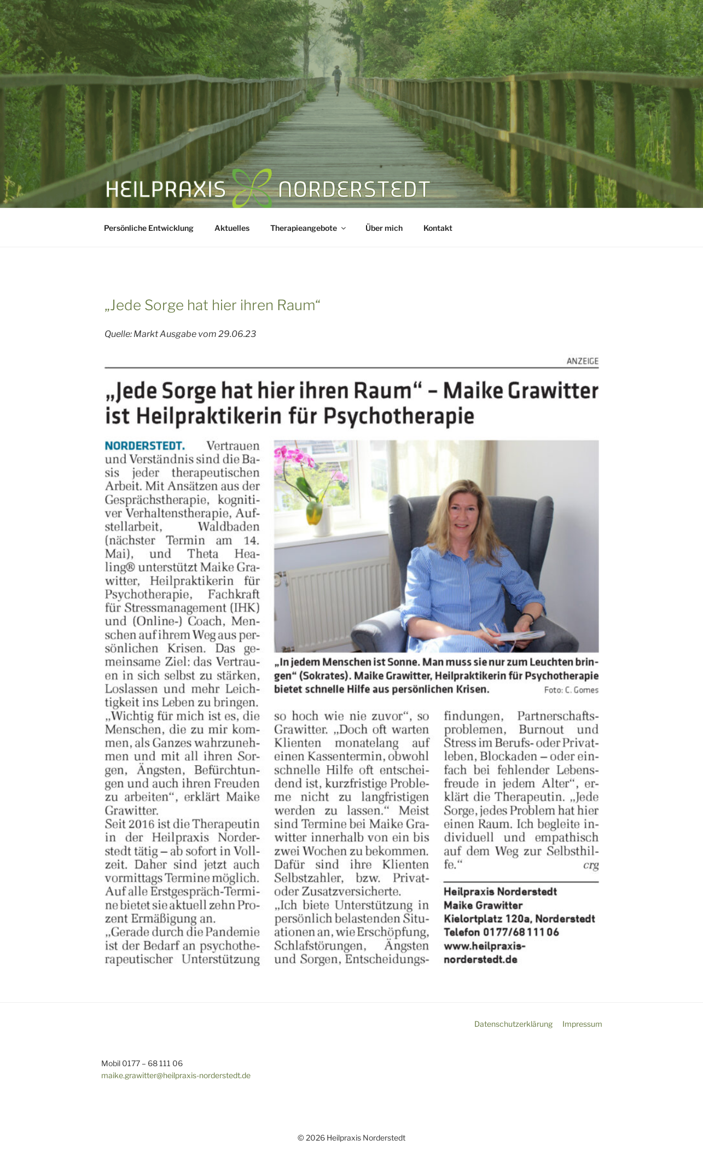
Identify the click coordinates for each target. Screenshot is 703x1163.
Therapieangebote (308, 227)
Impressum (582, 1023)
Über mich (384, 227)
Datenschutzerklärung (513, 1023)
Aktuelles (231, 227)
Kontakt (437, 227)
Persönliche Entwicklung (149, 227)
